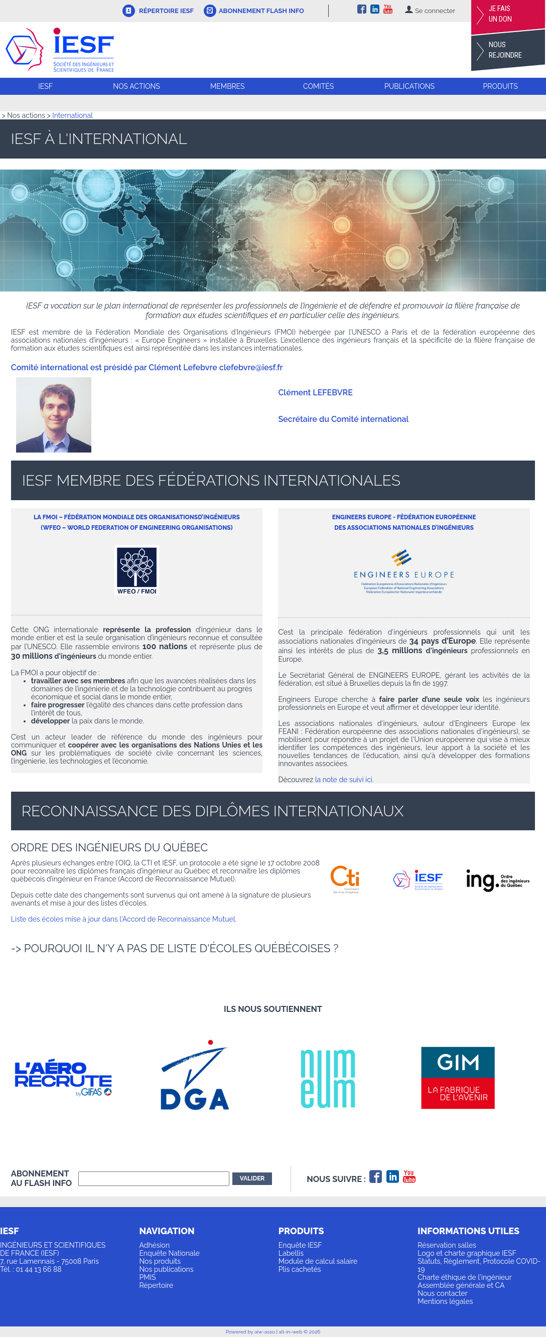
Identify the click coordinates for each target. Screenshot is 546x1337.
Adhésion (154, 1245)
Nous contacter (442, 1293)
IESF (45, 86)
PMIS (147, 1277)
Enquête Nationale (169, 1253)
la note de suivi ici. (344, 780)
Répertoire (156, 1285)
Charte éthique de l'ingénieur (464, 1277)
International (72, 115)
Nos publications (166, 1269)
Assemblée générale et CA (461, 1285)
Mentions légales (445, 1301)
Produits (500, 86)
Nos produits (160, 1261)
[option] (77, 1077)
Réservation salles (447, 1245)
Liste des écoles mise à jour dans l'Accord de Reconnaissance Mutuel (123, 919)
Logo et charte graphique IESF (467, 1253)
